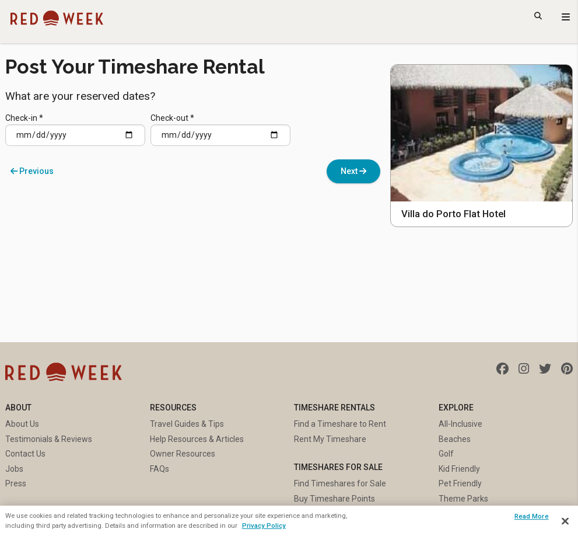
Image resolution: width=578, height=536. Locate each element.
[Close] (565, 521)
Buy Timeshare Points (334, 498)
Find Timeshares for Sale (340, 483)
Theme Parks (463, 498)
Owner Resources (182, 453)
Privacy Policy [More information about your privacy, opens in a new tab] (264, 525)
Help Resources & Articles (197, 439)
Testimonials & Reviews (48, 439)
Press (15, 483)
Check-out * (220, 130)
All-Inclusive (460, 424)
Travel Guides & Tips (187, 424)
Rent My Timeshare (330, 439)
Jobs (14, 469)
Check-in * (75, 130)
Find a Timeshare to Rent (340, 424)
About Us (22, 424)
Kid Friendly (459, 469)
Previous (32, 171)
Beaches (455, 439)
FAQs (159, 469)
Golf (446, 453)
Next (353, 171)
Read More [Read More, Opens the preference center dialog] (531, 516)
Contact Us (25, 453)
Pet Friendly (460, 483)
